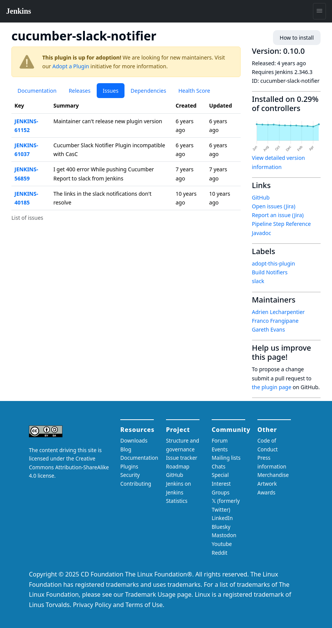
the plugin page (272, 387)
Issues (110, 90)
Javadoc (261, 233)
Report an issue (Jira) (278, 215)
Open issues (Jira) (273, 206)
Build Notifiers (270, 272)
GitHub (261, 197)
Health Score (194, 90)
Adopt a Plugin (71, 66)
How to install (297, 37)
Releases (79, 90)
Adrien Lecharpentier (278, 312)
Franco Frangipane (275, 320)
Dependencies (148, 90)
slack (258, 281)
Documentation (37, 90)
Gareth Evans (268, 329)
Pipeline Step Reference (281, 223)
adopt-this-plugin (273, 263)
